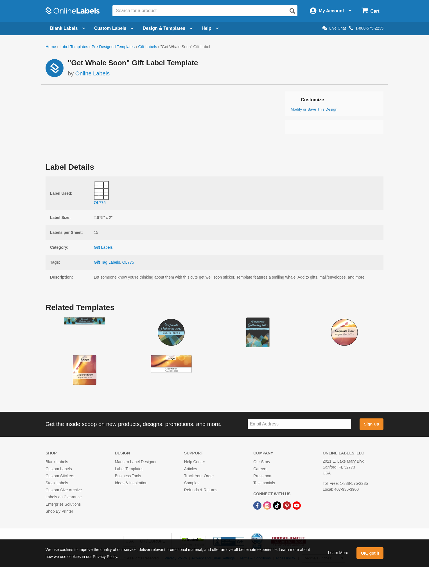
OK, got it (370, 553)
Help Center (194, 462)
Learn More (338, 552)
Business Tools (128, 476)
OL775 (128, 262)
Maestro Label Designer (136, 462)
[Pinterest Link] (287, 505)
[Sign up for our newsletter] (299, 424)
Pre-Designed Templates (113, 46)
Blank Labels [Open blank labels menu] (67, 28)
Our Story (261, 462)
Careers (260, 469)
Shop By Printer (59, 511)
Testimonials (264, 483)
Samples (191, 483)
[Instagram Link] (267, 505)
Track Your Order (199, 476)
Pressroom (262, 476)
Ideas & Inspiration (131, 483)
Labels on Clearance (64, 497)
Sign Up (371, 424)
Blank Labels (57, 462)
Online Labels (92, 73)
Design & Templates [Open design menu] (168, 28)
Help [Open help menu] (210, 28)
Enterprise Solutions (63, 504)
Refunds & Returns (200, 490)
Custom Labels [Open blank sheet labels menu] (114, 28)
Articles (190, 469)
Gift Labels (147, 46)
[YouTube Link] (297, 505)
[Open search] (292, 11)
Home (51, 46)
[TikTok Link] (277, 505)
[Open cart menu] (370, 10)
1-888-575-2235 (366, 28)
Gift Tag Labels (107, 262)
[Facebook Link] (258, 505)
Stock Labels (57, 483)
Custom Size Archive (64, 490)
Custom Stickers (60, 476)
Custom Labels (59, 469)
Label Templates (74, 46)
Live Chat (334, 28)
